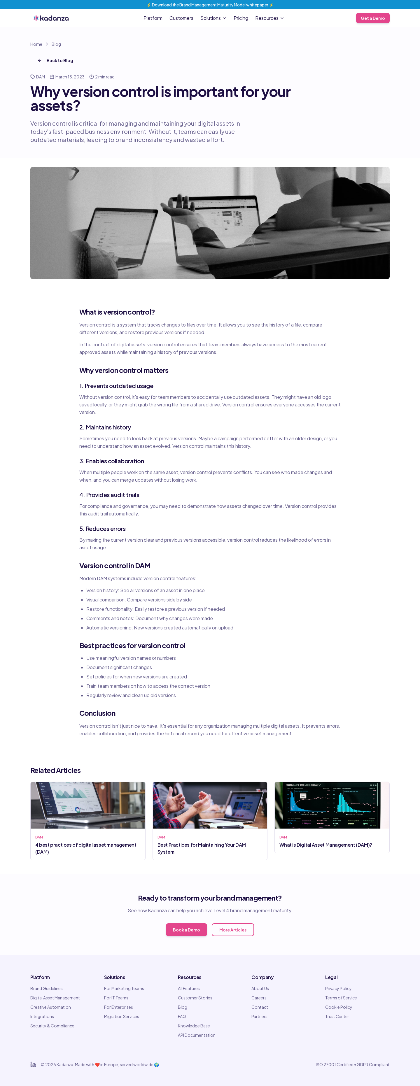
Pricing (241, 18)
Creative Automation (50, 1007)
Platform (153, 18)
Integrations (42, 1016)
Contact (259, 1007)
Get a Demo (373, 18)
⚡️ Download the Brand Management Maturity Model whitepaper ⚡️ (210, 4)
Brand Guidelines (46, 988)
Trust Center (337, 1016)
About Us (260, 988)
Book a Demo (186, 929)
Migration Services (121, 1016)
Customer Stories (195, 997)
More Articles (232, 929)
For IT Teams (116, 997)
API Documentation (197, 1035)
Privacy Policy (338, 988)
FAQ (182, 1016)
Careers (259, 997)
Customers (181, 18)
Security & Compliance (52, 1025)
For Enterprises (118, 1007)
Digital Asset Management (55, 997)
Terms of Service (341, 997)
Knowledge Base (194, 1025)
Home (36, 44)
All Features (189, 988)
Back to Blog (55, 60)
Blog (56, 44)
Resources (269, 18)
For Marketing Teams (124, 988)
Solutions (213, 18)
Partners (259, 1016)
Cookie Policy (338, 1007)
